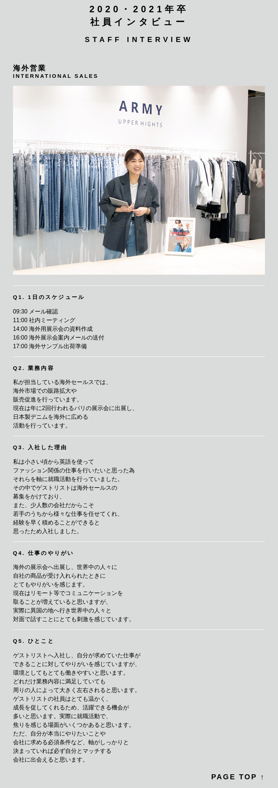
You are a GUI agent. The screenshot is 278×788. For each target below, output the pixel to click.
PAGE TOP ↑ (238, 777)
